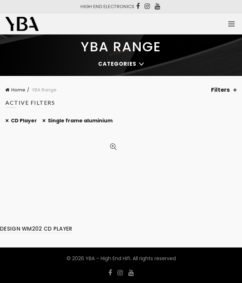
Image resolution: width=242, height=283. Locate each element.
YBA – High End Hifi (107, 258)
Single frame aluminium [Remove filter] (80, 120)
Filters (220, 89)
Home (18, 89)
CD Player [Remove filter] (24, 120)
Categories (117, 63)
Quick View (113, 147)
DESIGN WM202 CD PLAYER (36, 228)
